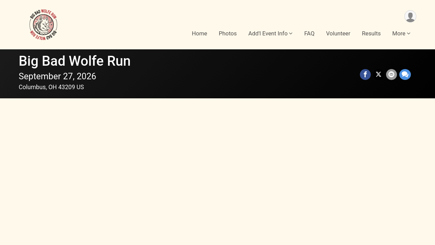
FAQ (309, 33)
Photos (228, 33)
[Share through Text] (405, 74)
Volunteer (338, 33)
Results (371, 33)
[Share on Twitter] (378, 74)
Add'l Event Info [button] (268, 33)
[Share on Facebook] (366, 74)
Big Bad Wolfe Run (75, 61)
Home (199, 33)
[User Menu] (410, 16)
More (398, 33)
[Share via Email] (391, 74)
